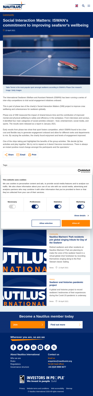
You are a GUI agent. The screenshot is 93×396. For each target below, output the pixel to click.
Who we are (15, 358)
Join (28, 324)
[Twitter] (20, 347)
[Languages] (77, 6)
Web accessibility (57, 388)
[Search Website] (83, 6)
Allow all (75, 223)
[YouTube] (27, 347)
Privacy (22, 388)
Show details (80, 215)
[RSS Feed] (54, 347)
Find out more (66, 324)
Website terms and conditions (38, 388)
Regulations (15, 364)
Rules (12, 361)
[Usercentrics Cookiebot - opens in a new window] (79, 171)
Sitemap (69, 388)
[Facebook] (13, 347)
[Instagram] (40, 347)
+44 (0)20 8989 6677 (57, 367)
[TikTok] (47, 347)
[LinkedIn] (34, 347)
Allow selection (46, 223)
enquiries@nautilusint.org (60, 361)
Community (8, 15)
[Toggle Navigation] (89, 6)
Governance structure (19, 367)
